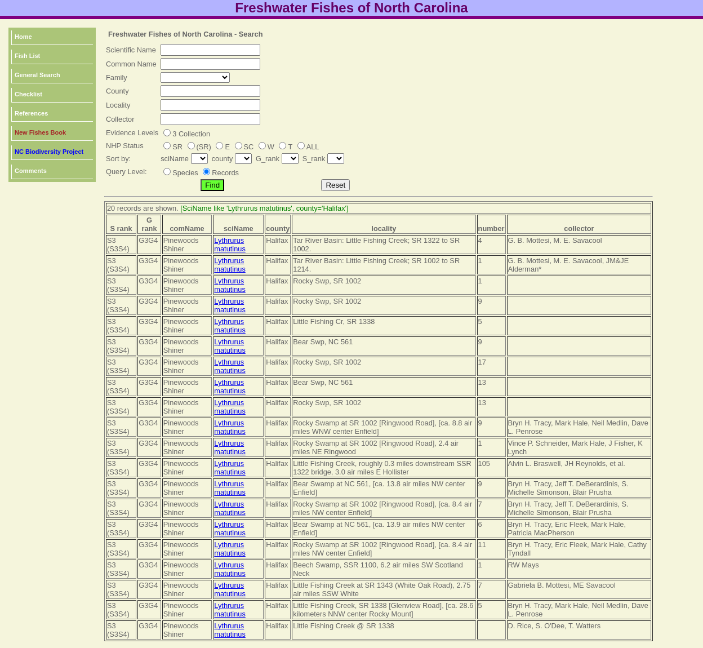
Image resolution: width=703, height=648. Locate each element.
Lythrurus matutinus (229, 244)
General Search (37, 75)
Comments (31, 170)
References (31, 113)
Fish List (27, 55)
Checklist (28, 94)
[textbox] (210, 50)
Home (23, 36)
